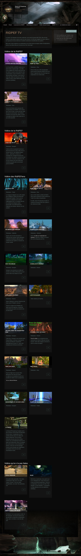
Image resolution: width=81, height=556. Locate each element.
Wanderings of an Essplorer (14, 402)
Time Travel (34, 366)
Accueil (5, 24)
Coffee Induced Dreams (44, 24)
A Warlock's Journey (37, 264)
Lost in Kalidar (35, 295)
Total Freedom (10, 475)
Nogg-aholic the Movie (12, 510)
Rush (31, 475)
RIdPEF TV (54, 24)
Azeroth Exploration (37, 229)
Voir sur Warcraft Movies (11, 380)
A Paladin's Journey (11, 295)
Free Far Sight (34, 338)
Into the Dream (10, 264)
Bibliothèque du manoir (32, 24)
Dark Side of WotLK (36, 188)
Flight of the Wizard (37, 402)
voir (23, 84)
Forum (10, 24)
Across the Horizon (11, 101)
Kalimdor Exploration (12, 229)
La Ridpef (8, 427)
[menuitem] (5, 25)
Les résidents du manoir (65, 24)
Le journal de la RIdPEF (19, 24)
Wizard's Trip (9, 188)
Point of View (34, 63)
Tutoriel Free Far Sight (37, 332)
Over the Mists (10, 142)
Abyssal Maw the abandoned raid (14, 331)
